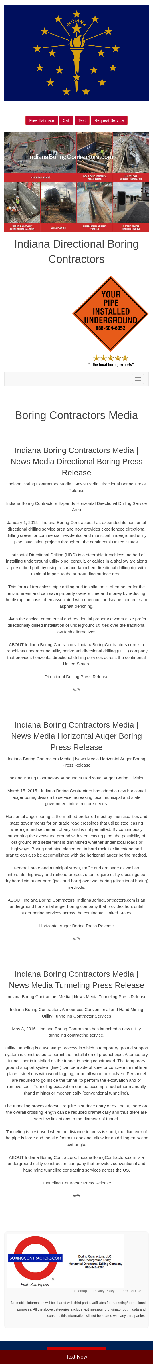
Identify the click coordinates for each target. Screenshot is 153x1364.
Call (66, 120)
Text (82, 120)
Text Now (76, 1357)
